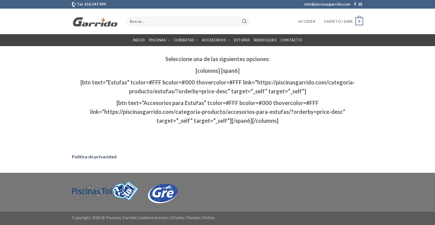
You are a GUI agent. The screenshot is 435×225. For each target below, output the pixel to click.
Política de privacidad (94, 156)
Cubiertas (186, 40)
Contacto (291, 40)
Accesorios (216, 40)
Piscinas (159, 40)
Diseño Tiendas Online (192, 217)
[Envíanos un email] (360, 4)
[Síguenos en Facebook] (355, 4)
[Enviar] (244, 21)
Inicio (139, 40)
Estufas (242, 40)
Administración (154, 217)
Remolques (265, 40)
